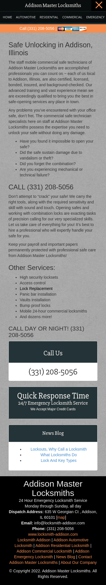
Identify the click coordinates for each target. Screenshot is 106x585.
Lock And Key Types (59, 460)
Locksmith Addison (34, 540)
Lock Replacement (36, 288)
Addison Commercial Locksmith (44, 551)
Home (7, 17)
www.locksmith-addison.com (53, 534)
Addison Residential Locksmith (62, 545)
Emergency (95, 17)
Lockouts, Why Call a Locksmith (58, 449)
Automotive (26, 17)
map (61, 517)
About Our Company (79, 562)
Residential (49, 17)
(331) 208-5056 (53, 372)
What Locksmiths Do (58, 455)
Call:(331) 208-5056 (37, 28)
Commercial (72, 17)
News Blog (65, 557)
